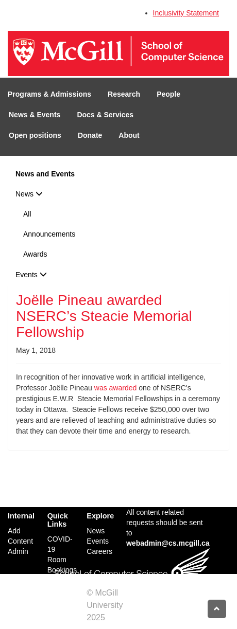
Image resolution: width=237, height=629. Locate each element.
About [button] (128, 135)
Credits (120, 617)
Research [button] (124, 94)
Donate (90, 135)
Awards (35, 254)
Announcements (49, 234)
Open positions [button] (35, 135)
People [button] (168, 94)
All (27, 214)
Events (31, 275)
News (29, 194)
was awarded (115, 388)
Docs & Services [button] (105, 115)
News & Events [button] (34, 115)
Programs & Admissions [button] (49, 94)
